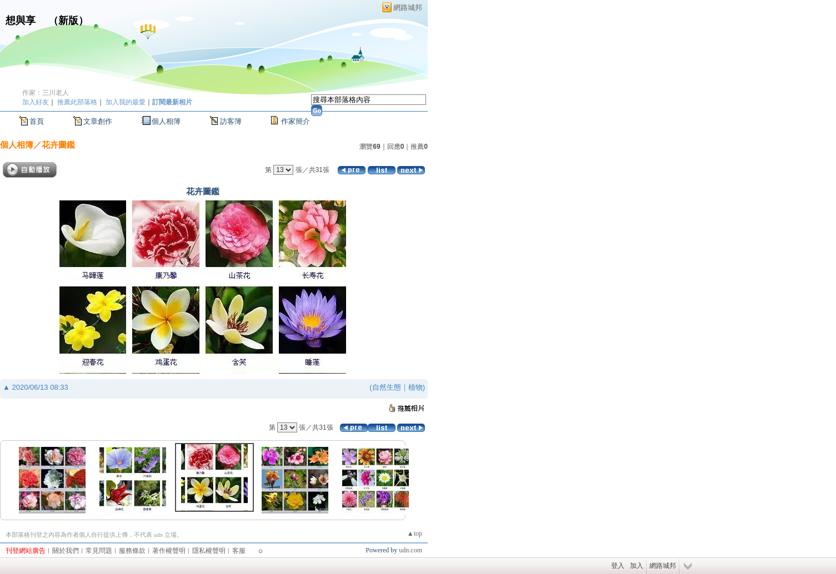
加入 (636, 566)
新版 (68, 20)
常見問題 (99, 551)
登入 (617, 566)
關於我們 (65, 551)
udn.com (410, 550)
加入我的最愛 (126, 102)
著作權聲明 (169, 551)
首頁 (36, 121)
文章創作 (97, 121)
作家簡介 (295, 121)
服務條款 (132, 551)
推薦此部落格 (77, 102)
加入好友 (35, 102)
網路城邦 (407, 7)
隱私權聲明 (209, 551)
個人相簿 (166, 121)
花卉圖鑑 (58, 144)
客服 (239, 551)
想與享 (22, 20)
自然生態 (386, 387)
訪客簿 (231, 121)
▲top (414, 533)
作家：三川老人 (45, 93)
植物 (415, 387)
